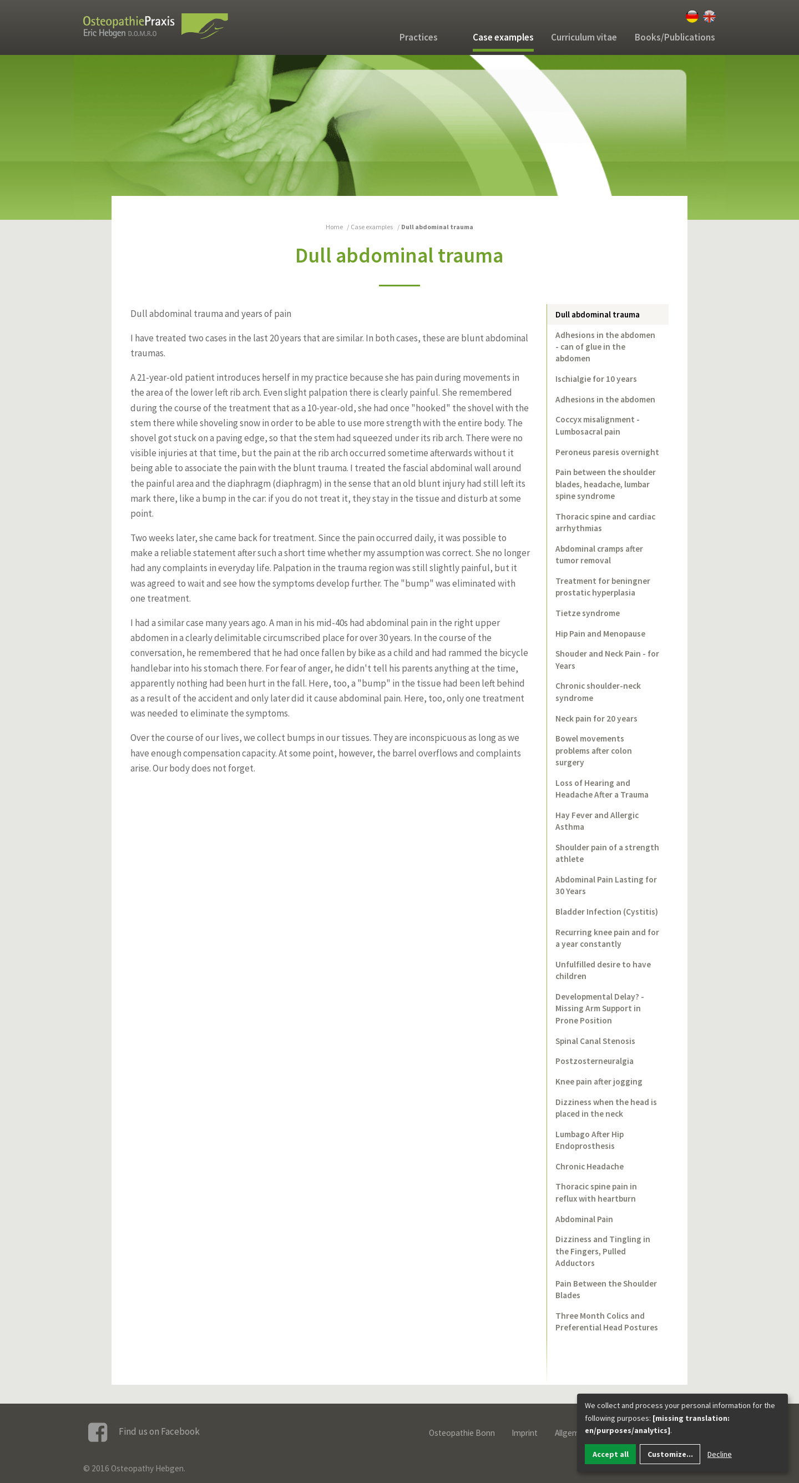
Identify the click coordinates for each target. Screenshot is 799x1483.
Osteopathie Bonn (462, 1432)
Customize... (670, 1454)
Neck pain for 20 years (596, 718)
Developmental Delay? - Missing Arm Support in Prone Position (599, 1008)
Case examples (503, 37)
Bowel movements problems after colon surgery (593, 750)
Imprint (525, 1432)
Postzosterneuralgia (594, 1061)
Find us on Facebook (144, 1432)
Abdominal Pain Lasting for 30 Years (606, 885)
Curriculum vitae (584, 37)
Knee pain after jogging (599, 1081)
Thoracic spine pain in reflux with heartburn (596, 1192)
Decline (719, 1454)
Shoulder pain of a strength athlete (607, 853)
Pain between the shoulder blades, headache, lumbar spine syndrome (605, 484)
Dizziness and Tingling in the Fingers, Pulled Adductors (602, 1251)
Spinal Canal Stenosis (595, 1041)
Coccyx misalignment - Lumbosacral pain (597, 425)
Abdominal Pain (584, 1219)
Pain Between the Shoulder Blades (606, 1289)
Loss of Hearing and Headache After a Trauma (602, 789)
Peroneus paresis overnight (607, 452)
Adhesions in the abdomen (605, 399)
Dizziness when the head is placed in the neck (606, 1108)
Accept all (611, 1454)
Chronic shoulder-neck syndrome (598, 691)
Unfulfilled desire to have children (603, 970)
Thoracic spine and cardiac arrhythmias (605, 522)
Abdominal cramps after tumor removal (599, 554)
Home (334, 227)
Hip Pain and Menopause (600, 633)
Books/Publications (675, 37)
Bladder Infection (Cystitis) (606, 911)
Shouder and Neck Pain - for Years (607, 659)
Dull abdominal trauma (597, 314)
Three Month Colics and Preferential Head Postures (606, 1321)
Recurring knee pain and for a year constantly (607, 938)
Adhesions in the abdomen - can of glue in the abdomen (605, 347)
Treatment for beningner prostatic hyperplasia (602, 587)
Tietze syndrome (587, 613)
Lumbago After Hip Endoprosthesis (589, 1140)
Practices (419, 37)
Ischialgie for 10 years (596, 379)
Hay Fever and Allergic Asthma (597, 821)
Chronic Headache (589, 1166)
